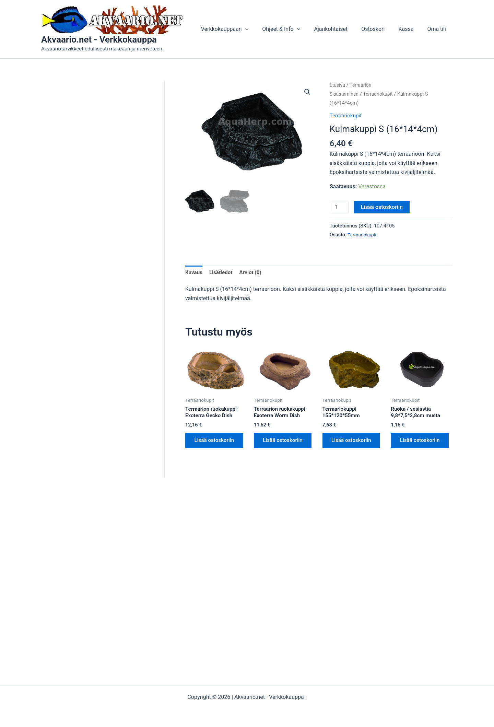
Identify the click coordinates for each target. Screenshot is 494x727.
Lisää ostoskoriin (383, 207)
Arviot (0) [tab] (253, 273)
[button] (260, 29)
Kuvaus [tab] (194, 273)
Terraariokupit (380, 94)
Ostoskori (379, 29)
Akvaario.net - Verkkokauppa (99, 39)
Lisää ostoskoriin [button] (209, 447)
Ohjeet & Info (293, 29)
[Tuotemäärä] (340, 207)
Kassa (409, 29)
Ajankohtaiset (340, 29)
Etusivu (338, 85)
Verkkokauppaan (240, 29)
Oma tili (437, 29)
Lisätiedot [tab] (222, 273)
